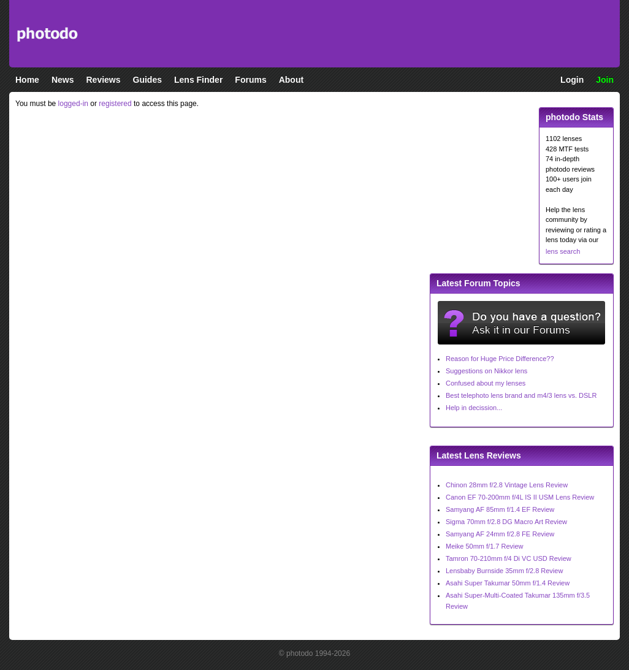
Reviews (103, 80)
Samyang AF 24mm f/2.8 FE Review (500, 534)
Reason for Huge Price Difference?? (500, 358)
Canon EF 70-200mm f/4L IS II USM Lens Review (520, 497)
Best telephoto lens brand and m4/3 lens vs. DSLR (521, 395)
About (291, 80)
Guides (147, 80)
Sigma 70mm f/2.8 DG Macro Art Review (506, 521)
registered (115, 103)
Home (27, 80)
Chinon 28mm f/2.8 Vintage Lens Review (507, 485)
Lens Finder (198, 80)
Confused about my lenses (485, 383)
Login (572, 80)
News (62, 80)
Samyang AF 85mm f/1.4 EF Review (500, 509)
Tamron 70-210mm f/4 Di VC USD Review (508, 558)
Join (605, 80)
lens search (563, 251)
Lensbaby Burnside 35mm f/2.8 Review (504, 570)
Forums (250, 80)
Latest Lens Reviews (478, 455)
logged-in (73, 103)
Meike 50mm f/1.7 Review (485, 546)
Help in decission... (474, 407)
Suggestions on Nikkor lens (486, 371)
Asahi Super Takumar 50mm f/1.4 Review (508, 583)
